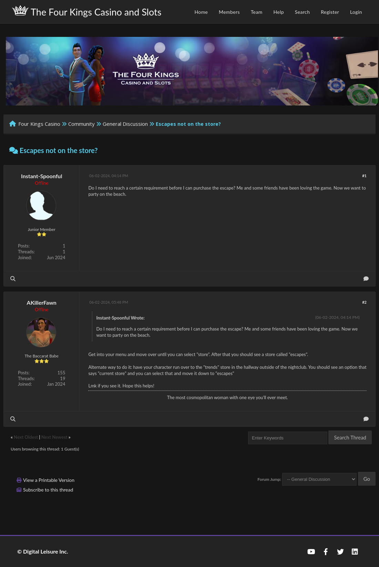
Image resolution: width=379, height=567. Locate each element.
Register (330, 12)
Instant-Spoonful (41, 176)
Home (201, 12)
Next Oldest (26, 437)
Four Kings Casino (39, 123)
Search (302, 12)
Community (81, 123)
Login (356, 12)
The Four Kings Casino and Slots (86, 11)
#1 (364, 175)
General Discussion (125, 123)
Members (229, 12)
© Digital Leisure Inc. (42, 551)
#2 (364, 302)
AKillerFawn (42, 302)
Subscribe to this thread (48, 490)
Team (257, 12)
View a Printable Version (48, 480)
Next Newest (54, 437)
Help (278, 12)
